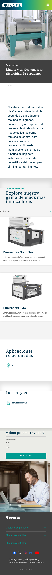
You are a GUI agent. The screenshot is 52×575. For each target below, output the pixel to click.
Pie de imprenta (35, 561)
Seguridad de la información (18, 563)
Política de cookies (31, 559)
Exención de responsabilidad (18, 561)
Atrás (9, 86)
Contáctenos (26, 455)
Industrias (26, 211)
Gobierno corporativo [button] (17, 527)
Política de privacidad (15, 559)
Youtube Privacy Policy (36, 563)
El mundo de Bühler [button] (16, 535)
